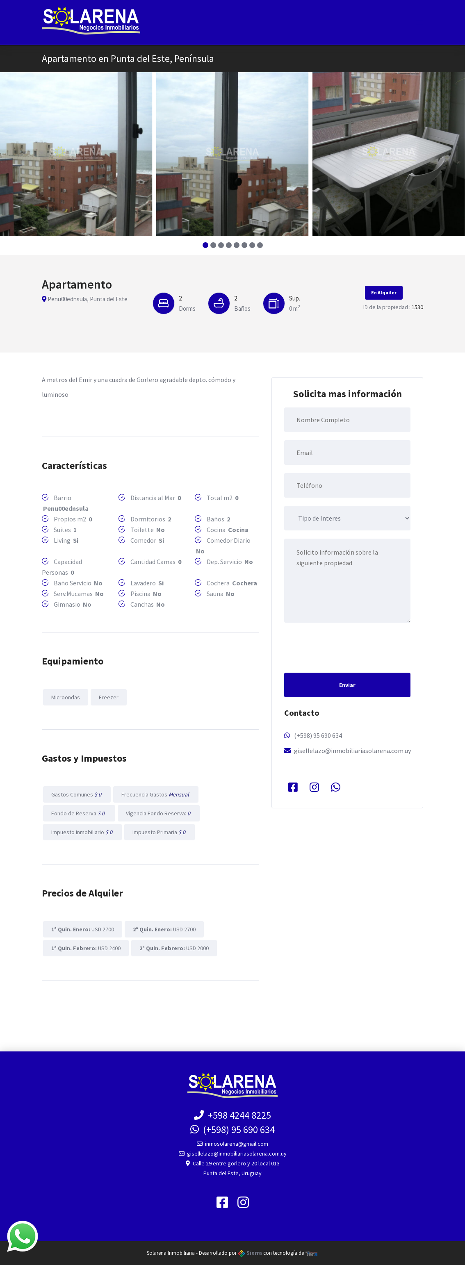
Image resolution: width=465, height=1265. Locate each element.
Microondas (65, 697)
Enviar (347, 685)
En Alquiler (384, 292)
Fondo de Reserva (79, 813)
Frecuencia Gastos (155, 794)
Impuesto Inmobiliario (82, 832)
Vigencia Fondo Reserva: (158, 813)
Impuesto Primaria (159, 832)
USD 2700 (82, 929)
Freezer (109, 697)
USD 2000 (174, 948)
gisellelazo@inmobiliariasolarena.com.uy (352, 750)
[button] (205, 245)
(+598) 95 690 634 (318, 735)
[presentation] (346, 647)
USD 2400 (86, 948)
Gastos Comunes (77, 794)
